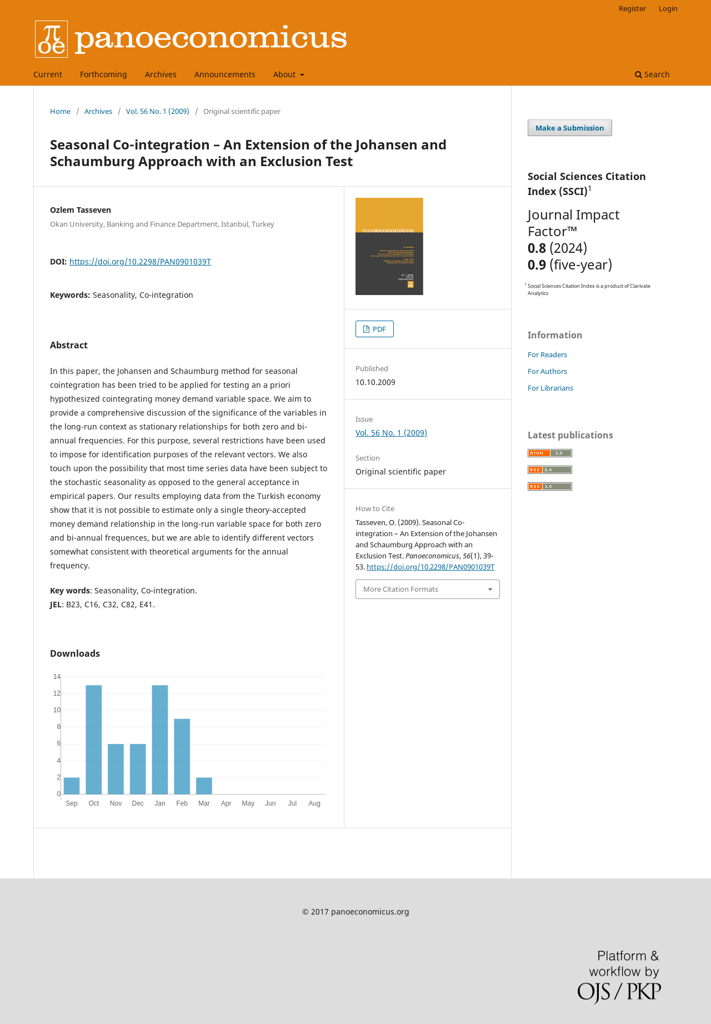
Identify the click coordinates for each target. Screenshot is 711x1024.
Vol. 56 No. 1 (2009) (157, 111)
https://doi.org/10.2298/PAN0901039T (140, 261)
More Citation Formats (400, 589)
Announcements (225, 74)
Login (668, 8)
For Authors (547, 371)
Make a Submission (569, 128)
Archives (161, 74)
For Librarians (550, 388)
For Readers (547, 354)
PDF (378, 329)
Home (60, 111)
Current (47, 74)
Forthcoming (103, 74)
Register (632, 8)
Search (652, 74)
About (285, 74)
